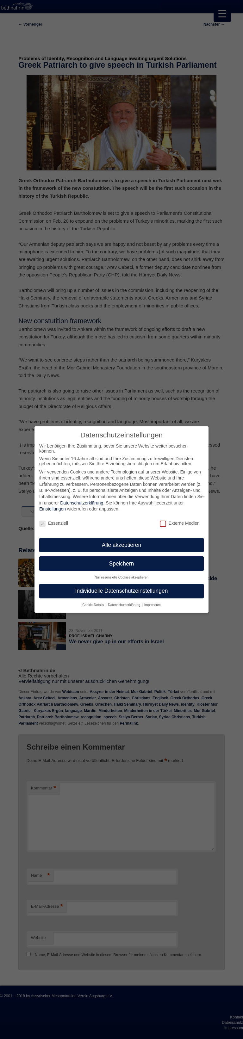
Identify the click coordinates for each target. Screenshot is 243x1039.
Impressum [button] (152, 601)
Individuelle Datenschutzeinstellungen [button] (121, 587)
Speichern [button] (121, 560)
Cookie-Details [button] (93, 601)
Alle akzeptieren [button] (121, 541)
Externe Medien (180, 519)
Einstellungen (52, 505)
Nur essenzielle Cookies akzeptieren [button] (121, 574)
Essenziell (53, 519)
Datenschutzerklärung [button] (124, 601)
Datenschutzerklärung (81, 499)
